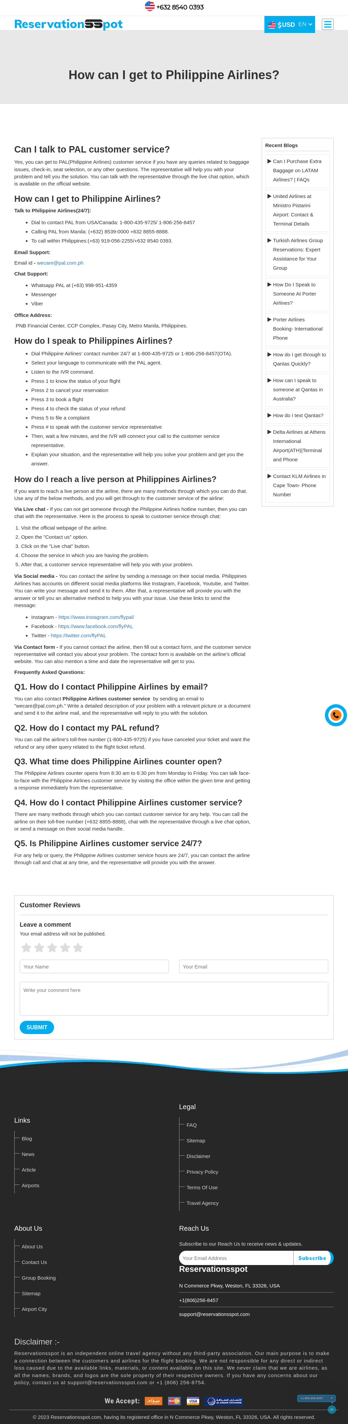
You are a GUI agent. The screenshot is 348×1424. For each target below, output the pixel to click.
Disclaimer (198, 1156)
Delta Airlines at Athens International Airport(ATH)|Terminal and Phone (299, 445)
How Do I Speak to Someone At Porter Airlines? (294, 294)
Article (29, 1170)
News (28, 1154)
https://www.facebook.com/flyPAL (95, 626)
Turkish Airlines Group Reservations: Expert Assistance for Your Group (298, 254)
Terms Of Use (202, 1187)
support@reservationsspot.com (214, 1314)
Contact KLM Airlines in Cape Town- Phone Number (299, 485)
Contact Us (34, 1262)
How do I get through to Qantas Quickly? (299, 359)
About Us (32, 1246)
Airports (30, 1185)
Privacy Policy (202, 1172)
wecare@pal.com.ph (60, 263)
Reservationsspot (213, 1269)
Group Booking (39, 1278)
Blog (27, 1138)
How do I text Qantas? (298, 415)
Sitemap (196, 1140)
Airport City (34, 1309)
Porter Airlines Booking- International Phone (298, 329)
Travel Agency (203, 1203)
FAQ (192, 1125)
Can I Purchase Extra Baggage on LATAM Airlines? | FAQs (297, 170)
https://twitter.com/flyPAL (78, 635)
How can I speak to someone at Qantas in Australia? (298, 389)
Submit (37, 1027)
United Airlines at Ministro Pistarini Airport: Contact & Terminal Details (293, 210)
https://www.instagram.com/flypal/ (96, 617)
